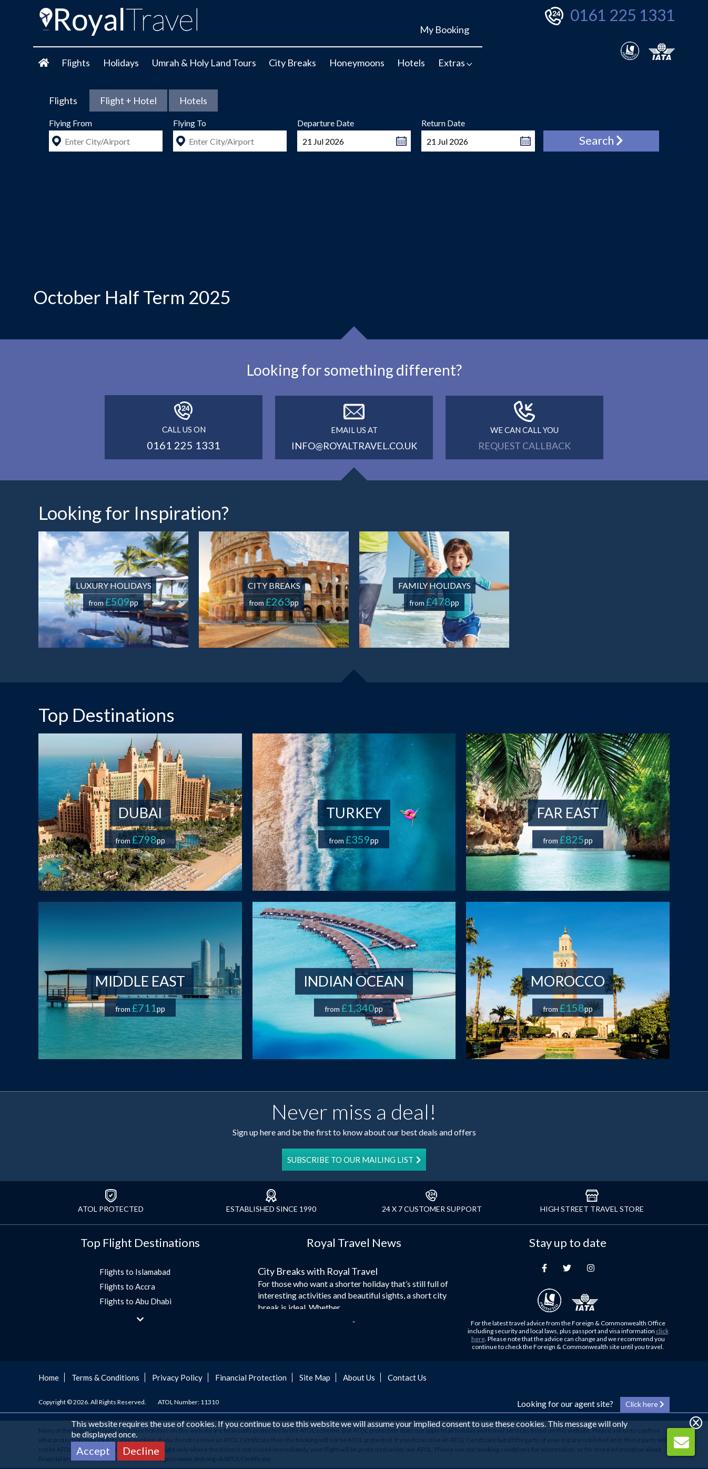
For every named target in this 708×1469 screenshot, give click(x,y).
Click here (644, 1404)
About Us (359, 1377)
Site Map (314, 1377)
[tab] (63, 100)
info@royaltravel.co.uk (354, 445)
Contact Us (407, 1377)
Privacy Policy (177, 1377)
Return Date (443, 123)
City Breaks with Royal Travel (318, 1271)
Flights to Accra (127, 1286)
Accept (93, 1450)
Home (48, 1377)
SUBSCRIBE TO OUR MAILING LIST (354, 1159)
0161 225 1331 (622, 14)
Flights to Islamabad (134, 1271)
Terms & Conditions (105, 1377)
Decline (141, 1450)
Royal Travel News (354, 1242)
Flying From (70, 123)
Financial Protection (251, 1377)
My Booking (444, 29)
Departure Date (325, 123)
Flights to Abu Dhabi (135, 1301)
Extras (455, 62)
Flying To (189, 123)
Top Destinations (106, 714)
